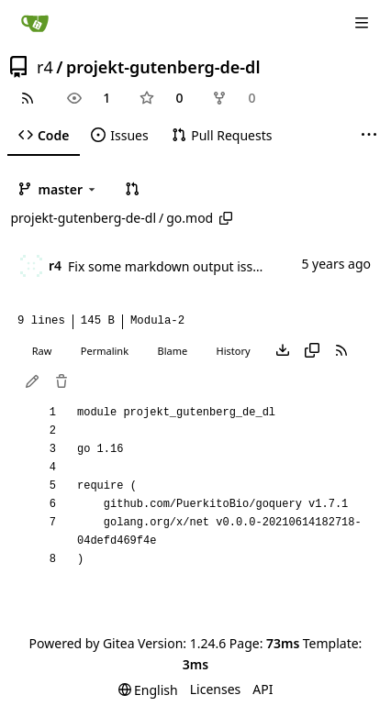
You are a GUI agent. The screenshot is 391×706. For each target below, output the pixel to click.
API (262, 689)
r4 (45, 67)
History (234, 351)
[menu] (148, 690)
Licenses (215, 689)
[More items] (369, 136)
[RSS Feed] (27, 98)
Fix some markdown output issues (171, 266)
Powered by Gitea (82, 643)
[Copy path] (225, 218)
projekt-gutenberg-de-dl (163, 67)
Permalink (104, 351)
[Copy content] (312, 351)
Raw (42, 351)
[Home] (35, 22)
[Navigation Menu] (363, 22)
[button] (132, 189)
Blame (172, 351)
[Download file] (282, 351)
